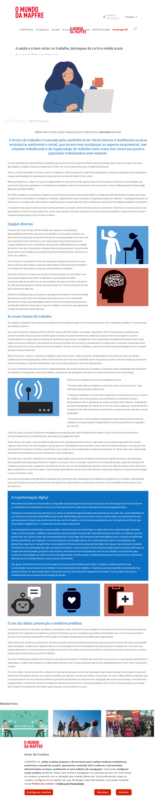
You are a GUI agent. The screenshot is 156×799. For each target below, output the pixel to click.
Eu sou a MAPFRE (70, 30)
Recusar (103, 792)
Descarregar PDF (120, 30)
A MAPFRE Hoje (26, 30)
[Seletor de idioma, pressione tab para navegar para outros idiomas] (131, 17)
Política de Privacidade (70, 783)
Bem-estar (85, 30)
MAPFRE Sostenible (101, 30)
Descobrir (55, 30)
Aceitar (124, 792)
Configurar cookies (38, 792)
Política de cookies (43, 783)
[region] (78, 768)
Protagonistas (42, 30)
